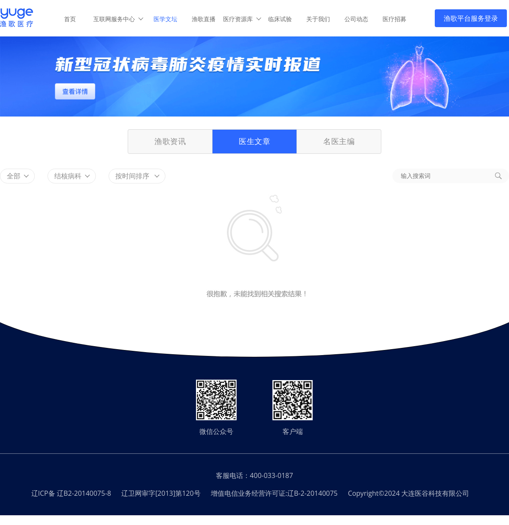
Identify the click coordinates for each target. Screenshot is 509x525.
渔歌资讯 (170, 141)
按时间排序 (137, 176)
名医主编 (339, 141)
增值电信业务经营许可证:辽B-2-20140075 (274, 493)
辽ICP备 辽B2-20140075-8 (71, 493)
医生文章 (254, 141)
